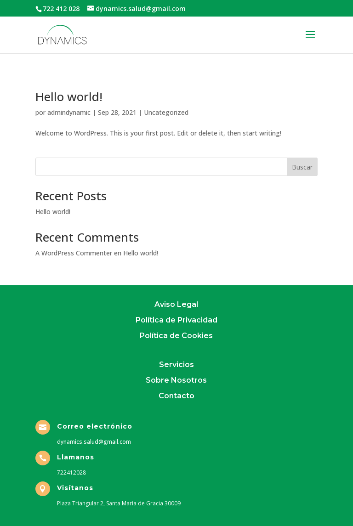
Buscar (302, 167)
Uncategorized (166, 112)
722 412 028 (61, 8)
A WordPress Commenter (73, 253)
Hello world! (68, 96)
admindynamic (69, 112)
